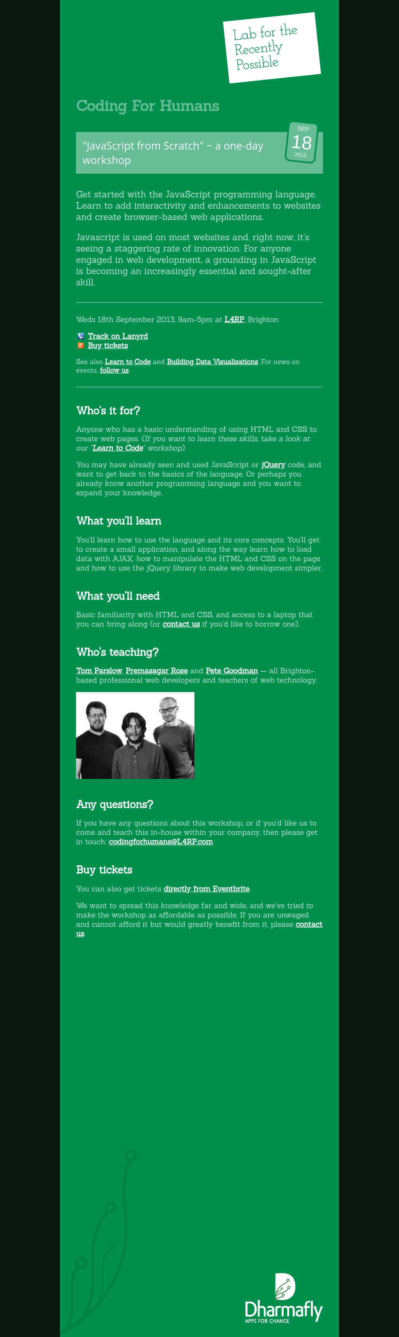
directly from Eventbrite (206, 888)
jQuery (273, 464)
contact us (181, 624)
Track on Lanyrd (118, 336)
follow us (114, 370)
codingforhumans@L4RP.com (161, 841)
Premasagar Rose (156, 670)
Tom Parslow (99, 670)
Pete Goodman (232, 670)
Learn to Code (128, 362)
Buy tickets (108, 345)
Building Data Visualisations (212, 362)
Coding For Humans (147, 105)
